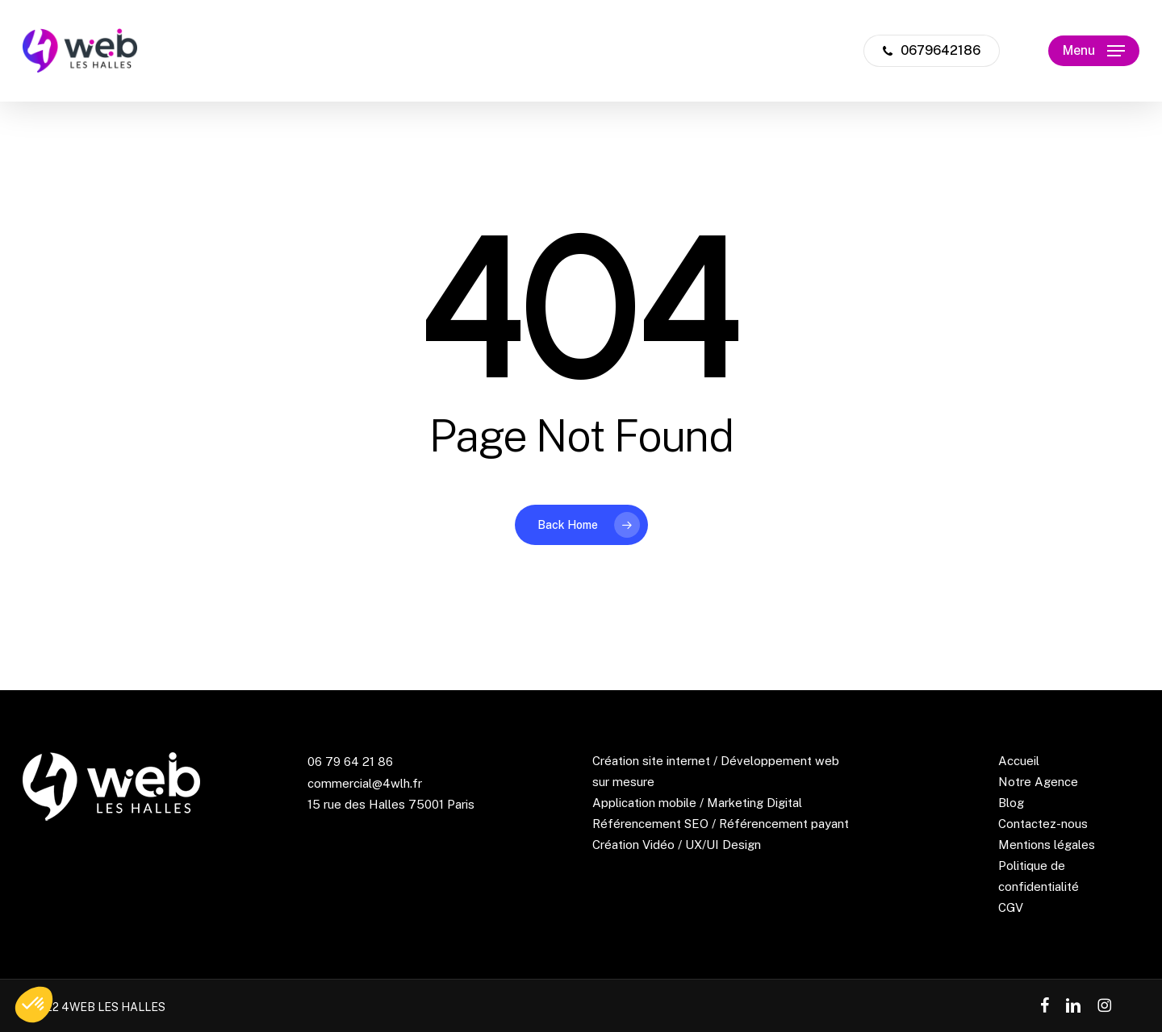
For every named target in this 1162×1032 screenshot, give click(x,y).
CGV (1010, 907)
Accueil (1018, 761)
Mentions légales (1046, 844)
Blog (1011, 802)
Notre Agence (1038, 782)
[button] (1093, 51)
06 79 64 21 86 (350, 761)
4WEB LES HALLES (113, 1007)
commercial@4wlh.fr (364, 783)
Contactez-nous (1043, 823)
